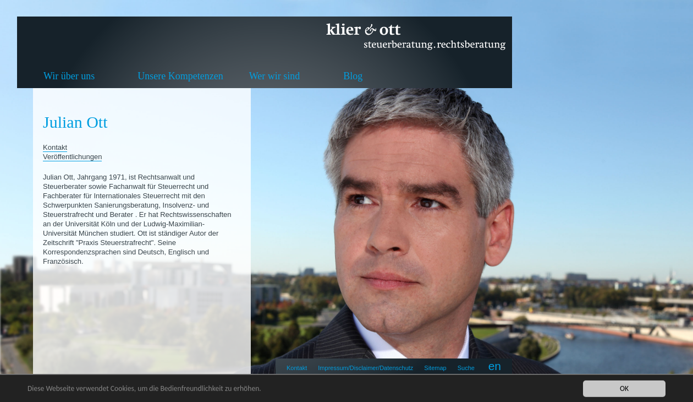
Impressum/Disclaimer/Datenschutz (365, 368)
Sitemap (435, 368)
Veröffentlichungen (72, 157)
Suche (466, 368)
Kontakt (297, 368)
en (494, 366)
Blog (352, 76)
